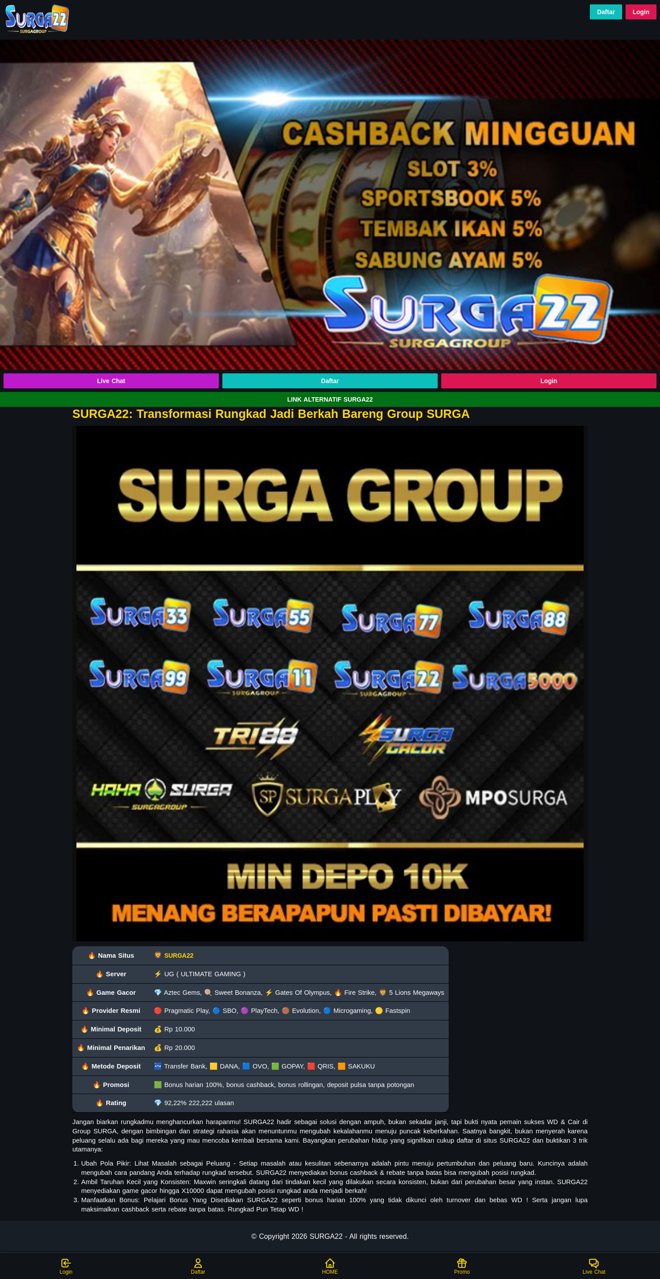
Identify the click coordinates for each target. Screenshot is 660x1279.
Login (641, 11)
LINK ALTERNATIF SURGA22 (330, 399)
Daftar (606, 11)
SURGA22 (178, 955)
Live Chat (111, 380)
